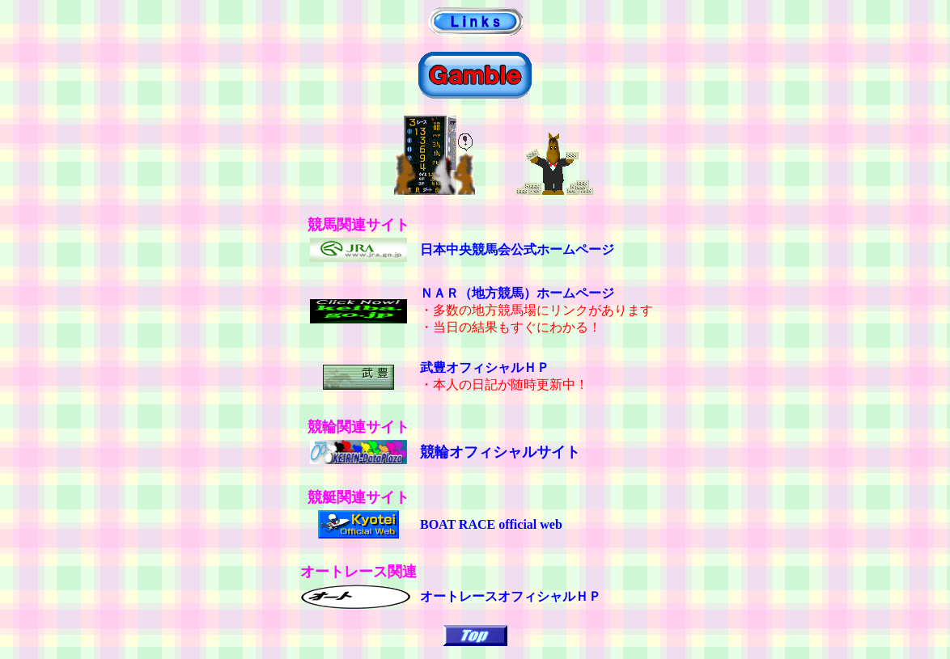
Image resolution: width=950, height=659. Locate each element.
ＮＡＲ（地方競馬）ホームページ (517, 293)
